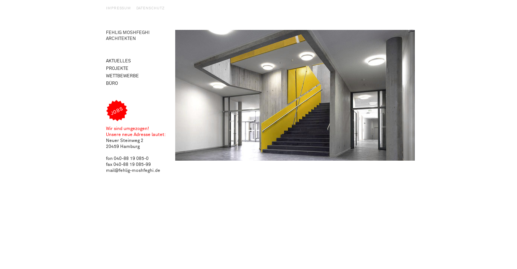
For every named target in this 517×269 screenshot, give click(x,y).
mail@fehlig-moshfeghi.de (133, 170)
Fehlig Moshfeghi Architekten (127, 35)
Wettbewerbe (122, 76)
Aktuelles (118, 61)
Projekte (117, 68)
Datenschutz (150, 8)
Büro (112, 83)
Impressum (118, 8)
